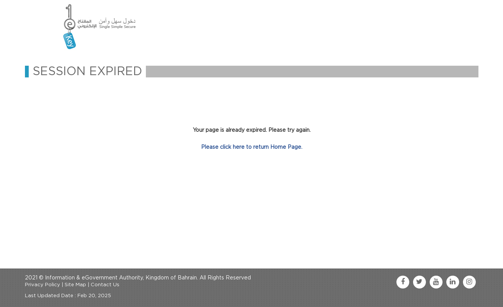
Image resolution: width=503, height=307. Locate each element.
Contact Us (105, 284)
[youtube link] (436, 282)
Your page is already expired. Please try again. (252, 130)
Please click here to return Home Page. (251, 147)
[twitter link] (419, 282)
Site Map (75, 284)
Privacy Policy (42, 284)
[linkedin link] (452, 282)
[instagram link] (469, 282)
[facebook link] (402, 282)
